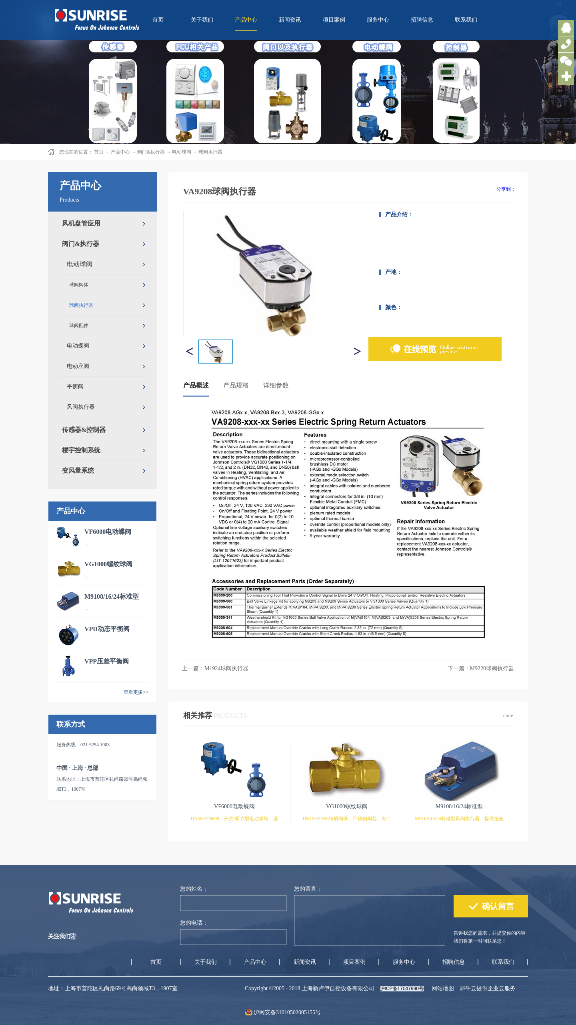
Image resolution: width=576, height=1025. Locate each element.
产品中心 (120, 152)
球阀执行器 (210, 152)
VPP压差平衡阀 (106, 661)
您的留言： (308, 889)
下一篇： (481, 668)
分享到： (506, 189)
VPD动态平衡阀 (107, 628)
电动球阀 (181, 152)
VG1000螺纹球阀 (108, 564)
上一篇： (215, 668)
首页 (158, 20)
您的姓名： (194, 889)
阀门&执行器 (151, 152)
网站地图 (441, 988)
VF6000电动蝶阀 (107, 531)
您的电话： (194, 923)
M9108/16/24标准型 (111, 596)
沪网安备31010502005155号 (287, 1012)
